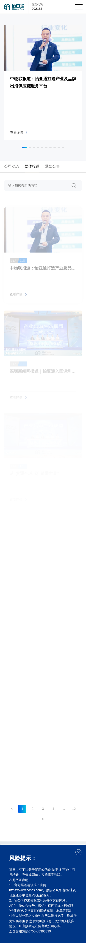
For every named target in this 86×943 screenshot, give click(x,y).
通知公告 (52, 166)
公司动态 (11, 166)
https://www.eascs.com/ (26, 890)
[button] (24, 147)
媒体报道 (32, 166)
